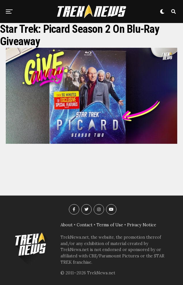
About (67, 224)
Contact (85, 224)
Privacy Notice (141, 224)
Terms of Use (110, 224)
